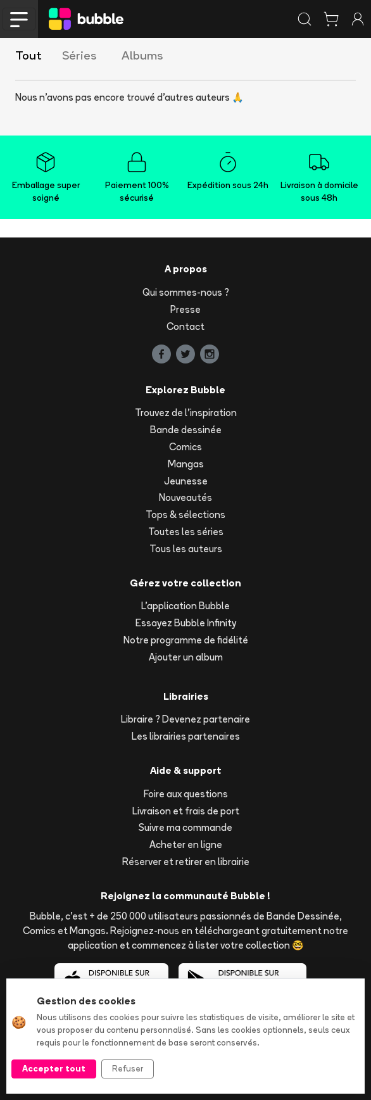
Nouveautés (185, 497)
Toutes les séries (185, 532)
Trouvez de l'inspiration (186, 413)
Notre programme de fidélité (185, 640)
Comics (185, 447)
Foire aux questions (186, 794)
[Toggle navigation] (19, 19)
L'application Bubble (185, 606)
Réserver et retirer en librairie (185, 862)
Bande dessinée (186, 430)
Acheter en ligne (185, 844)
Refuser (127, 1068)
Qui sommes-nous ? (185, 292)
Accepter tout (53, 1068)
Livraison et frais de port (185, 811)
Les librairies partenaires (186, 736)
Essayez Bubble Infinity (185, 623)
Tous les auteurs (185, 549)
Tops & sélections (185, 515)
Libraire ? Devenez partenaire (185, 719)
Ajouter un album (186, 657)
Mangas (186, 464)
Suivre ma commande (185, 827)
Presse (185, 309)
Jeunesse (186, 481)
